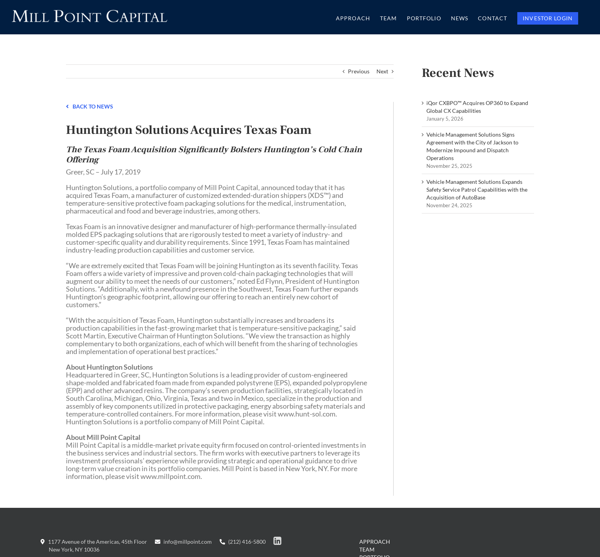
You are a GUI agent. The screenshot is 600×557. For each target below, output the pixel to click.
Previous (358, 71)
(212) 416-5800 (243, 541)
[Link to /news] (67, 106)
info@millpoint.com (183, 541)
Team (367, 549)
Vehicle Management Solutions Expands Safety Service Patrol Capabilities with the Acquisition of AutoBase (476, 189)
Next (382, 71)
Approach (374, 541)
